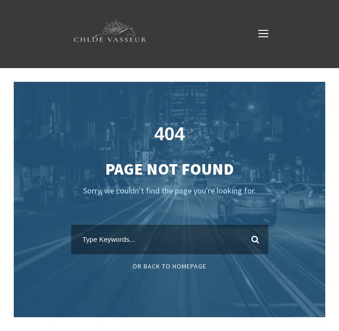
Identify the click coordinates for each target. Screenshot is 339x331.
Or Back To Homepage (169, 266)
